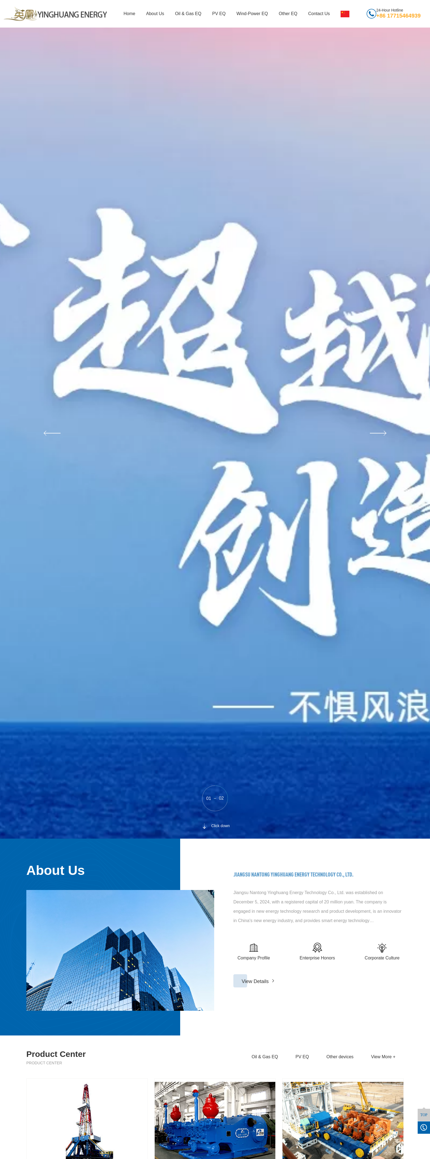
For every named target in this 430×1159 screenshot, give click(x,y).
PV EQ (219, 13)
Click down (215, 826)
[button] (51, 433)
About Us (155, 13)
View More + (383, 1056)
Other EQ (288, 13)
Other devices (339, 1056)
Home (129, 13)
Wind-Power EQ (252, 13)
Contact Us (319, 13)
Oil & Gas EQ (188, 13)
